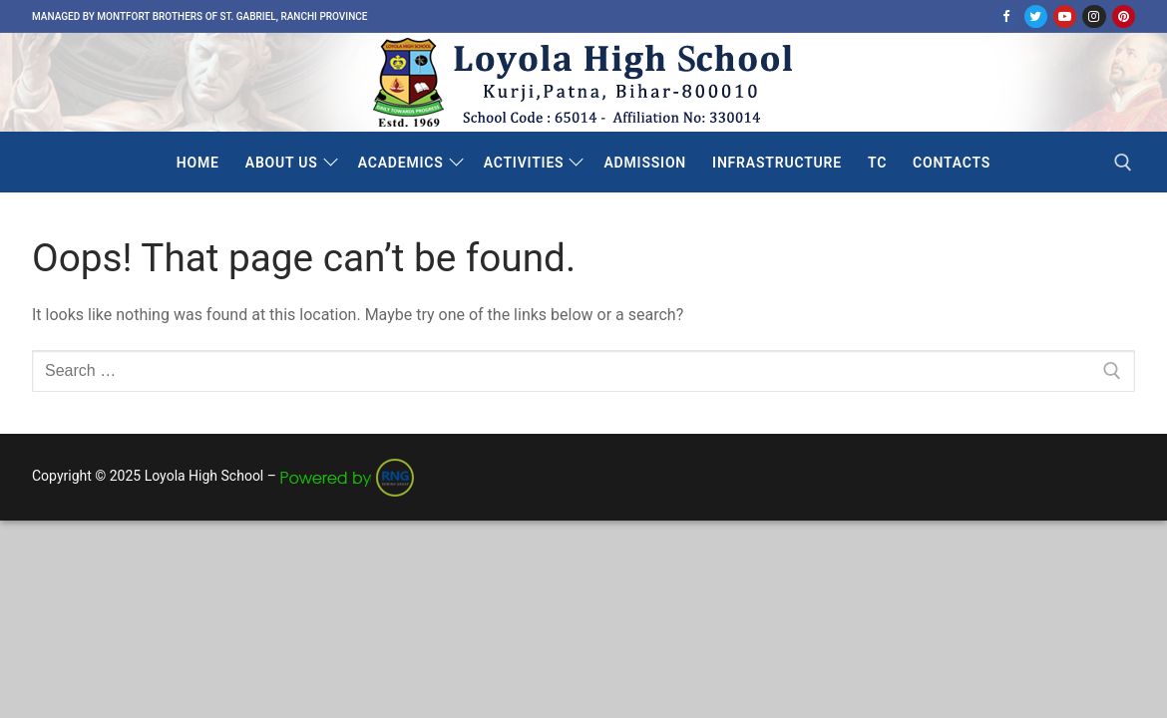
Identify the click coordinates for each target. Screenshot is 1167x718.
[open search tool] (1123, 163)
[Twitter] (1035, 16)
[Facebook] (1005, 16)
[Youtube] (1064, 16)
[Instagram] (1093, 16)
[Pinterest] (1123, 16)
